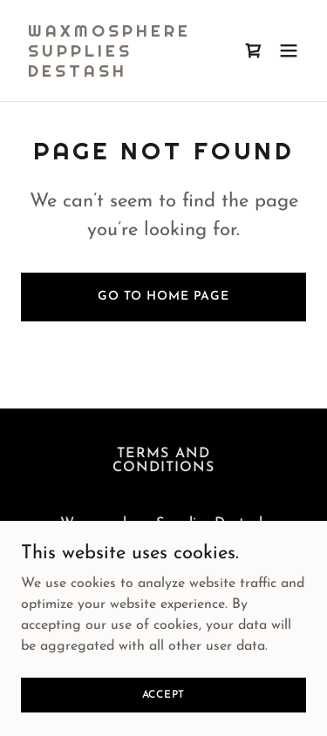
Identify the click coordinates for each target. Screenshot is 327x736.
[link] (121, 73)
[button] (288, 50)
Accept (164, 718)
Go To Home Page (163, 296)
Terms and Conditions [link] (163, 461)
